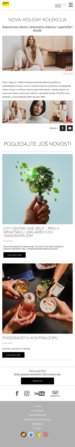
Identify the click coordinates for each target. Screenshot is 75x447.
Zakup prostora (37, 415)
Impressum (37, 424)
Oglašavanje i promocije (37, 419)
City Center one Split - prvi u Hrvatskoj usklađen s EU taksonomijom (31, 232)
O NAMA (37, 406)
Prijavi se (37, 381)
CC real (37, 428)
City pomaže (37, 410)
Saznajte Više (14, 255)
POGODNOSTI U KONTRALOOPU (30, 338)
